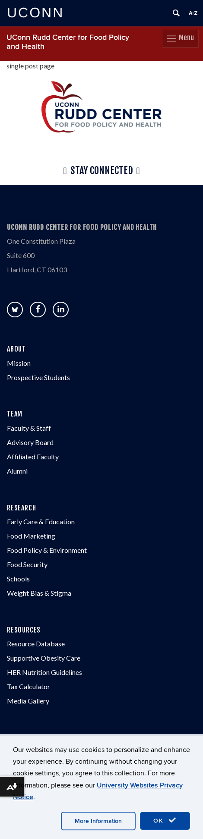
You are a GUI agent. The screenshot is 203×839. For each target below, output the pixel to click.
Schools (18, 578)
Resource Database (36, 643)
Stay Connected (101, 171)
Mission (19, 363)
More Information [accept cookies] (98, 821)
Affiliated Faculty (33, 456)
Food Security (27, 564)
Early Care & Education (41, 521)
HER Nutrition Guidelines (44, 672)
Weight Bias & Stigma (39, 593)
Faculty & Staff (29, 428)
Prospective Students (38, 377)
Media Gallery (28, 701)
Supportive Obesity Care (43, 658)
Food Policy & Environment (47, 550)
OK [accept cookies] (165, 820)
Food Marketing (31, 536)
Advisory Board (30, 442)
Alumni (17, 471)
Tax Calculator (28, 686)
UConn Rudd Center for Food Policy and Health (67, 42)
